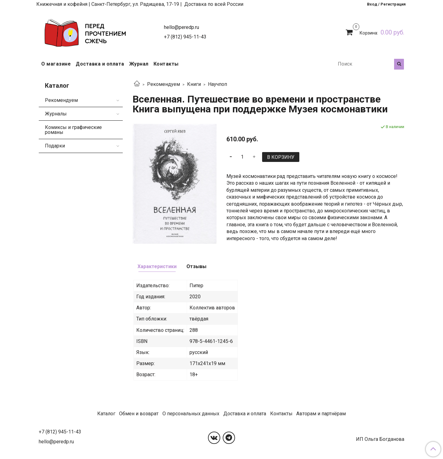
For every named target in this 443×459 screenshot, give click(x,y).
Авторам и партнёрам (321, 414)
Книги (194, 84)
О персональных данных (190, 414)
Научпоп (217, 84)
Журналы (56, 114)
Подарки (55, 146)
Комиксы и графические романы (73, 129)
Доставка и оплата (100, 64)
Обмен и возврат (138, 414)
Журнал (139, 64)
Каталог (106, 414)
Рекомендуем (163, 84)
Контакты (166, 64)
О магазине (56, 64)
